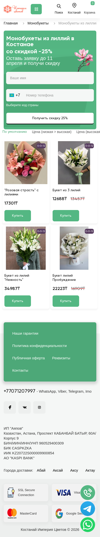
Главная (11, 23)
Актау (90, 470)
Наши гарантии (25, 333)
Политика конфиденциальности (39, 346)
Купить (17, 215)
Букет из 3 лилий (66, 190)
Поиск (59, 9)
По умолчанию (14, 132)
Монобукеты (38, 23)
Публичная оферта (28, 358)
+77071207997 (19, 391)
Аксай (58, 470)
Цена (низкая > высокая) (51, 132)
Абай (41, 470)
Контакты (20, 370)
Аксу (74, 470)
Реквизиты (61, 358)
